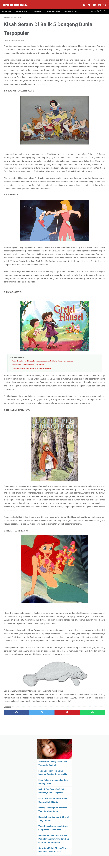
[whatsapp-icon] (103, 2)
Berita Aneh (22, 8)
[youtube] (92, 2)
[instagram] (97, 2)
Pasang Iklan (72, 8)
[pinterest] (46, 825)
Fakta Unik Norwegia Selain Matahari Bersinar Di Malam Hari (92, 49)
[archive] (93, 167)
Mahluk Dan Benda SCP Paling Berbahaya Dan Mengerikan (91, 74)
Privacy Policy (58, 848)
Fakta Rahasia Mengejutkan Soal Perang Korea (89, 61)
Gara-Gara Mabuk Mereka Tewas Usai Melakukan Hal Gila (89, 150)
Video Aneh (39, 8)
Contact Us (48, 848)
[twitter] (87, 2)
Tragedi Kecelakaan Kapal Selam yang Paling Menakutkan (31, 423)
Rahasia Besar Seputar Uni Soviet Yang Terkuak (28, 419)
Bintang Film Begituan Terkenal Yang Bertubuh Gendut (92, 100)
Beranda (8, 8)
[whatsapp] (62, 825)
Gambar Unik (55, 8)
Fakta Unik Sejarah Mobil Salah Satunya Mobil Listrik (92, 87)
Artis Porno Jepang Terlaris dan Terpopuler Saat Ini (91, 36)
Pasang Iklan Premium (73, 848)
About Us (32, 848)
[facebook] (82, 2)
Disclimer (40, 848)
